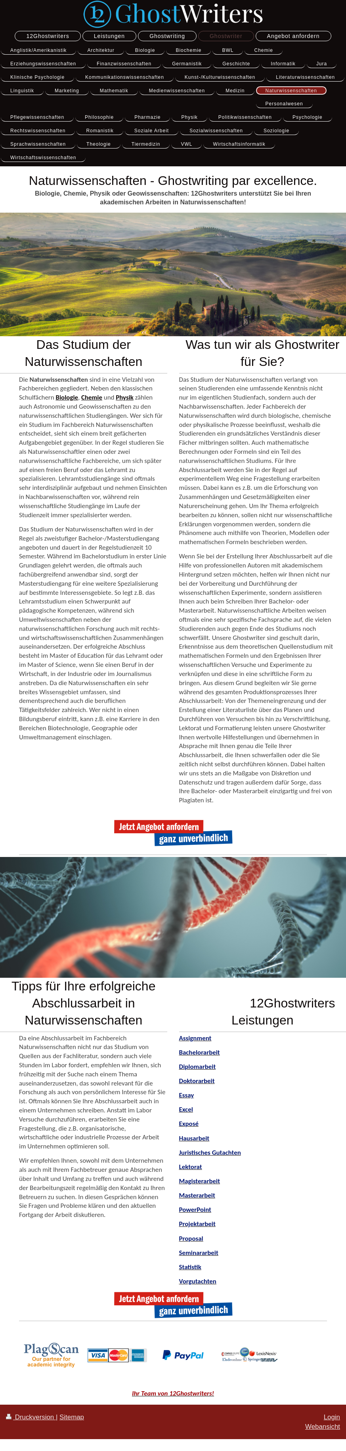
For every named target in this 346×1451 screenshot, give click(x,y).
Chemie (91, 397)
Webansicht (322, 1426)
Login (332, 1417)
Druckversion (31, 1417)
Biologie (66, 397)
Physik (125, 397)
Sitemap (71, 1417)
